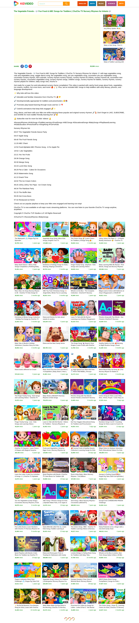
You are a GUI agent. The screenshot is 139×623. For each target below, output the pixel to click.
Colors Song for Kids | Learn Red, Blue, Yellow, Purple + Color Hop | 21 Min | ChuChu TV (111, 398)
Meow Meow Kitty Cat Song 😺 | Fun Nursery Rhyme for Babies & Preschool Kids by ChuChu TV (111, 371)
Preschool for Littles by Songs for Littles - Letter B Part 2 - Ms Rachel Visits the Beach (82, 607)
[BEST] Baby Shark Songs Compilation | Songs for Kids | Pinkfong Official (109, 581)
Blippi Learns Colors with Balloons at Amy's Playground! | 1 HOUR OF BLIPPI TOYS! (111, 293)
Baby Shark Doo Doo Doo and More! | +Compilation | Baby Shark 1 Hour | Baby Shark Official (55, 371)
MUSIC (101, 3)
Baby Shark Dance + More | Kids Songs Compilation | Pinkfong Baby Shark (27, 267)
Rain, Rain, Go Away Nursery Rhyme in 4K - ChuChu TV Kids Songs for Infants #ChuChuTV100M (27, 293)
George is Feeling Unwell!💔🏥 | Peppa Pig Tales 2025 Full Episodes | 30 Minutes (111, 476)
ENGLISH (82, 3)
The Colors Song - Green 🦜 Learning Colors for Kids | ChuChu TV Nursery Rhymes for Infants (111, 607)
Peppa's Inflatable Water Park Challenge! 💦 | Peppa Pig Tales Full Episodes (27, 581)
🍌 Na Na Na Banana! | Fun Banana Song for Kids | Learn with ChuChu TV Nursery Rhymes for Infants (26, 607)
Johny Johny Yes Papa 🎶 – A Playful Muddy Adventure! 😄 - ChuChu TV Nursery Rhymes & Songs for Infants (111, 240)
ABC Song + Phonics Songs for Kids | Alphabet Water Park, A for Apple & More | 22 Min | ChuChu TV (55, 502)
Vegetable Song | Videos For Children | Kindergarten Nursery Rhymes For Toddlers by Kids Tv (55, 581)
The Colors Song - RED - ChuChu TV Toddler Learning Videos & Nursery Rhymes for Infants (83, 529)
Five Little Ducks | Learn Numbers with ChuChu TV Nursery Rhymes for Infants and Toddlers (27, 529)
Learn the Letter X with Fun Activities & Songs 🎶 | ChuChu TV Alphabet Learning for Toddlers (27, 476)
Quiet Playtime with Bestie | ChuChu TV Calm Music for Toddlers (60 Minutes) (55, 476)
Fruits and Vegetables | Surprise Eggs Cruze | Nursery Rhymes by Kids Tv (54, 450)
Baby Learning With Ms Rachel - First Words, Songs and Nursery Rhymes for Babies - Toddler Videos (111, 267)
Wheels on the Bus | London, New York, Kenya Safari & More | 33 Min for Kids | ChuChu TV (110, 555)
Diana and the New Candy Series (54, 343)
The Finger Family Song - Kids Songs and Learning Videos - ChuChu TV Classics (27, 398)
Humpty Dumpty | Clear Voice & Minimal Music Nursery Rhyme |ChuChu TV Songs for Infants (81, 581)
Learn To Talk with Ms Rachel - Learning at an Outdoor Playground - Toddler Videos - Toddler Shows (83, 319)
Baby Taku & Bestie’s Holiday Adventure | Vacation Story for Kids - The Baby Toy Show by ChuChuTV (27, 345)
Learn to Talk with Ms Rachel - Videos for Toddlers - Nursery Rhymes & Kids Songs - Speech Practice (55, 424)
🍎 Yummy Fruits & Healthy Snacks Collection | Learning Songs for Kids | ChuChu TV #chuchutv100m (83, 450)
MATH (92, 3)
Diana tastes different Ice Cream (25, 369)
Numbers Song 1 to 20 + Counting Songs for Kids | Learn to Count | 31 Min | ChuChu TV (111, 424)
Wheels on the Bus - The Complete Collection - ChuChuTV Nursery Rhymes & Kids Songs (82, 293)
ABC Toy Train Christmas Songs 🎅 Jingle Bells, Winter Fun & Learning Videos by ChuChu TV (55, 293)
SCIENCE (111, 3)
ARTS (121, 3)
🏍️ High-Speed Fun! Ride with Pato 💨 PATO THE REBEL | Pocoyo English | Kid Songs (83, 371)
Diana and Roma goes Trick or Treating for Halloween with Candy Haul (54, 555)
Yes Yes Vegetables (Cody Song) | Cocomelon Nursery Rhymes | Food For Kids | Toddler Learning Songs (27, 502)
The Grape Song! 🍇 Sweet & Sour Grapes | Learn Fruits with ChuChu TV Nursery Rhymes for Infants (82, 345)
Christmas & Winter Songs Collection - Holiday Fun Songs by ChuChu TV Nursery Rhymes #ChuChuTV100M (27, 319)
